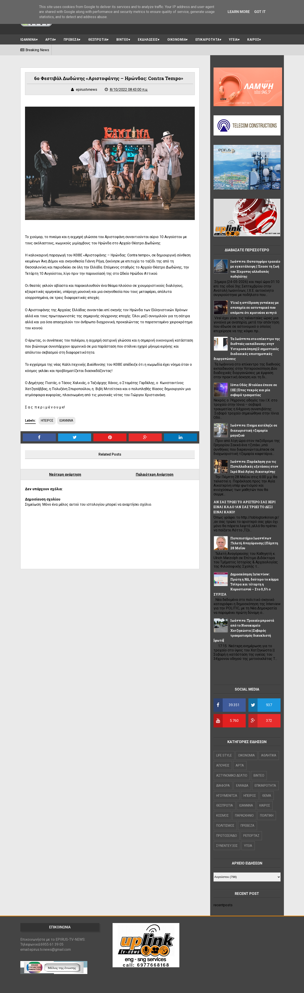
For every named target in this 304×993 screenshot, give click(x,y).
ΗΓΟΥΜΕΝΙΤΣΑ (226, 795)
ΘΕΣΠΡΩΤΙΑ (97, 39)
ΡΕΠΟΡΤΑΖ (251, 835)
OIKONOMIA (246, 755)
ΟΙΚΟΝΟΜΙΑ (176, 39)
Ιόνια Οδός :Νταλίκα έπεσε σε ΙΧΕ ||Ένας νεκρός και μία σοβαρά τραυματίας (253, 390)
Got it (260, 12)
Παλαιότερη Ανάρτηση (154, 474)
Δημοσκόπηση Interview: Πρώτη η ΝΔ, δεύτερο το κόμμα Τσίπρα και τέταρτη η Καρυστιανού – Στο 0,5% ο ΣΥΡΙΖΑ (246, 584)
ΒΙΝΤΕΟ (122, 39)
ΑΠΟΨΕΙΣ (222, 765)
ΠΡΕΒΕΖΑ (71, 39)
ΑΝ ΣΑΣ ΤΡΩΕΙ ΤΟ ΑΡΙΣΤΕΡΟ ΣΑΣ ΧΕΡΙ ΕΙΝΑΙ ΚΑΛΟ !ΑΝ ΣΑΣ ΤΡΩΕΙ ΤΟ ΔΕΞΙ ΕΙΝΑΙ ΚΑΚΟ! (245, 507)
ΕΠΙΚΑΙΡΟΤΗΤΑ (207, 39)
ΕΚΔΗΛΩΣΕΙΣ (148, 39)
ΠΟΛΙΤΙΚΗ (266, 815)
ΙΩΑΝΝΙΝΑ (28, 39)
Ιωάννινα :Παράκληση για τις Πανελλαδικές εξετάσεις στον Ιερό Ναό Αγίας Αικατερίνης (254, 466)
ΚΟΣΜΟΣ (222, 815)
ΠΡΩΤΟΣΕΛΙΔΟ (226, 835)
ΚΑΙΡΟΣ (253, 39)
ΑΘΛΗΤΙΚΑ (268, 755)
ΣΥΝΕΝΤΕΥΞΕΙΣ (227, 845)
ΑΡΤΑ (49, 39)
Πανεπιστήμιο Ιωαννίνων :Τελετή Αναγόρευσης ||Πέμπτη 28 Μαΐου (254, 543)
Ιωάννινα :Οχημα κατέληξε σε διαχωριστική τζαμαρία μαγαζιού (253, 430)
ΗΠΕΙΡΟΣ (47, 420)
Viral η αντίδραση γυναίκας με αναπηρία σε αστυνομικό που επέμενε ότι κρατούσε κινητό (254, 307)
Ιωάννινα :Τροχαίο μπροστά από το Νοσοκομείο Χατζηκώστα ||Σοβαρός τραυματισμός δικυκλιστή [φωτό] (244, 630)
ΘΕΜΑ (266, 795)
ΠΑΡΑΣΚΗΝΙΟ (244, 815)
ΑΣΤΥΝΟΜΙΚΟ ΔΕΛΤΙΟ (231, 775)
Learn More (239, 12)
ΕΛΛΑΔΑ (242, 785)
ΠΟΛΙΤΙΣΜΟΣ (225, 825)
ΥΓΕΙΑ (233, 39)
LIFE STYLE (224, 755)
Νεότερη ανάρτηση (65, 474)
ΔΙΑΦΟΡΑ (223, 785)
